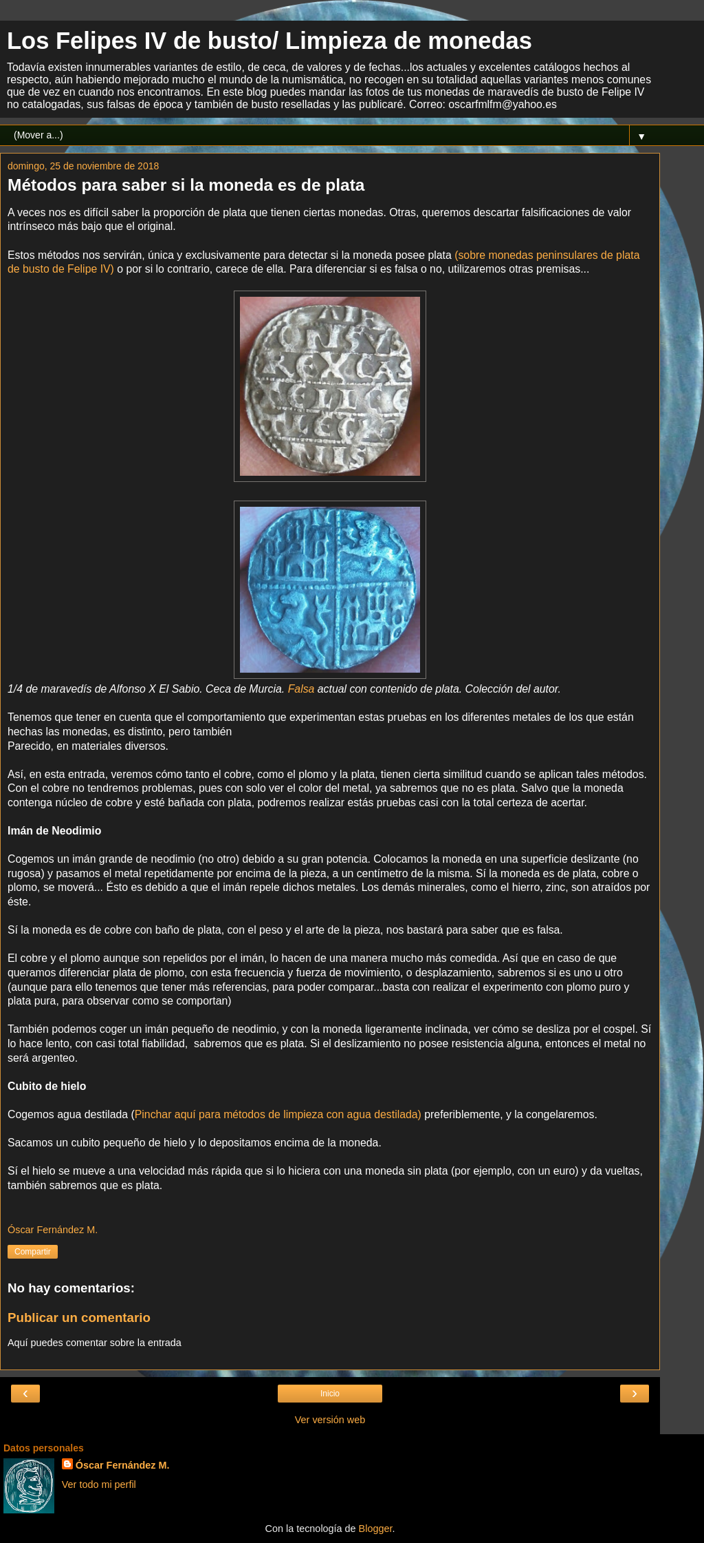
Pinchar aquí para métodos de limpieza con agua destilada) (278, 1114)
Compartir (32, 1252)
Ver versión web (330, 1419)
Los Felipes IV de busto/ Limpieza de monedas (269, 41)
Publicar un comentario (79, 1317)
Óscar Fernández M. (123, 1465)
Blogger (376, 1528)
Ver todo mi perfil (99, 1484)
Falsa (301, 689)
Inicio (330, 1393)
